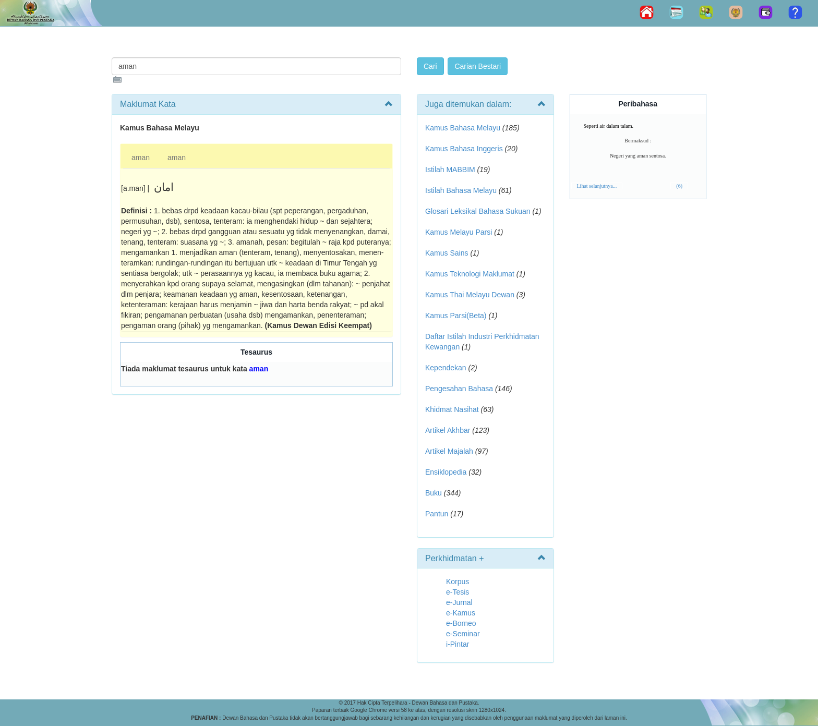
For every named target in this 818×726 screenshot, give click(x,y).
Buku (433, 493)
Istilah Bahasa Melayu (461, 190)
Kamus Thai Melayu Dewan (469, 295)
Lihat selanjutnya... (597, 186)
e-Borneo (461, 623)
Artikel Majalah (449, 451)
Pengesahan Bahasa (459, 388)
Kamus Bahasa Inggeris (464, 148)
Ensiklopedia (445, 472)
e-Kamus (460, 613)
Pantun (436, 514)
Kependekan (445, 368)
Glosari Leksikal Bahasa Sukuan (478, 211)
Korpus (457, 581)
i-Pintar (457, 644)
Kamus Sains (446, 253)
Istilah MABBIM (450, 169)
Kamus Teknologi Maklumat (469, 274)
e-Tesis (457, 592)
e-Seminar (463, 634)
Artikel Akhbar (447, 430)
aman (140, 157)
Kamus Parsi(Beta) (455, 315)
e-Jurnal (459, 602)
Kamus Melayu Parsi (458, 232)
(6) (679, 186)
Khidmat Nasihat (452, 409)
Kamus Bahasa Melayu (463, 128)
